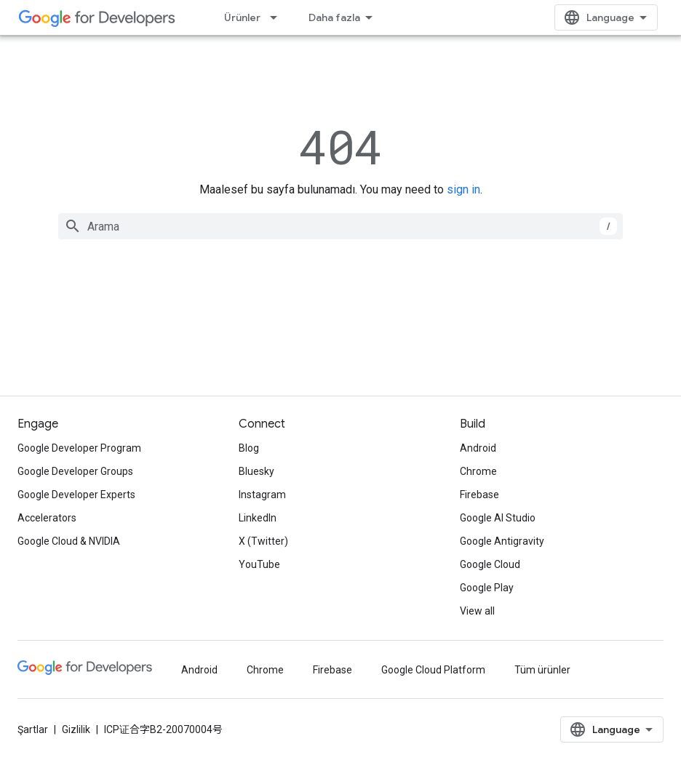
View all (477, 611)
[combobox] (340, 226)
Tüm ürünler (542, 670)
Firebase (479, 494)
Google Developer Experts (76, 494)
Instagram (262, 494)
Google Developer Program (79, 448)
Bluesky (256, 471)
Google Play (487, 587)
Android (478, 448)
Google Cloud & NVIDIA (68, 541)
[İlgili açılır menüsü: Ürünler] (277, 17)
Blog (249, 448)
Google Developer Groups (75, 471)
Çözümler (332, 17)
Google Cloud (490, 564)
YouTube (259, 564)
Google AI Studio (497, 518)
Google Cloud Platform (433, 670)
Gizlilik (76, 729)
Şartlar (32, 729)
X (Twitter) (263, 541)
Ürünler (242, 17)
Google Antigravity (502, 541)
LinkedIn (257, 518)
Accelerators (46, 518)
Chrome (478, 471)
